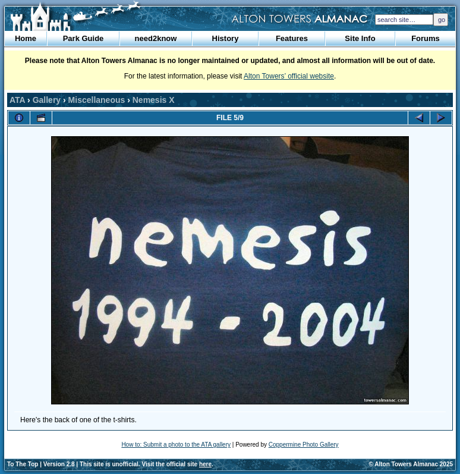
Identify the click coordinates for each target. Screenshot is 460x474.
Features (292, 38)
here (205, 464)
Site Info (360, 38)
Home (25, 38)
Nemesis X (154, 100)
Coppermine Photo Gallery (304, 444)
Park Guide (83, 38)
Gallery (47, 100)
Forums (425, 38)
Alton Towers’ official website (289, 76)
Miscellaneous (96, 100)
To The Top (22, 464)
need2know (156, 38)
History (225, 38)
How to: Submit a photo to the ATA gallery (176, 444)
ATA (17, 100)
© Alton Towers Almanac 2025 (411, 464)
